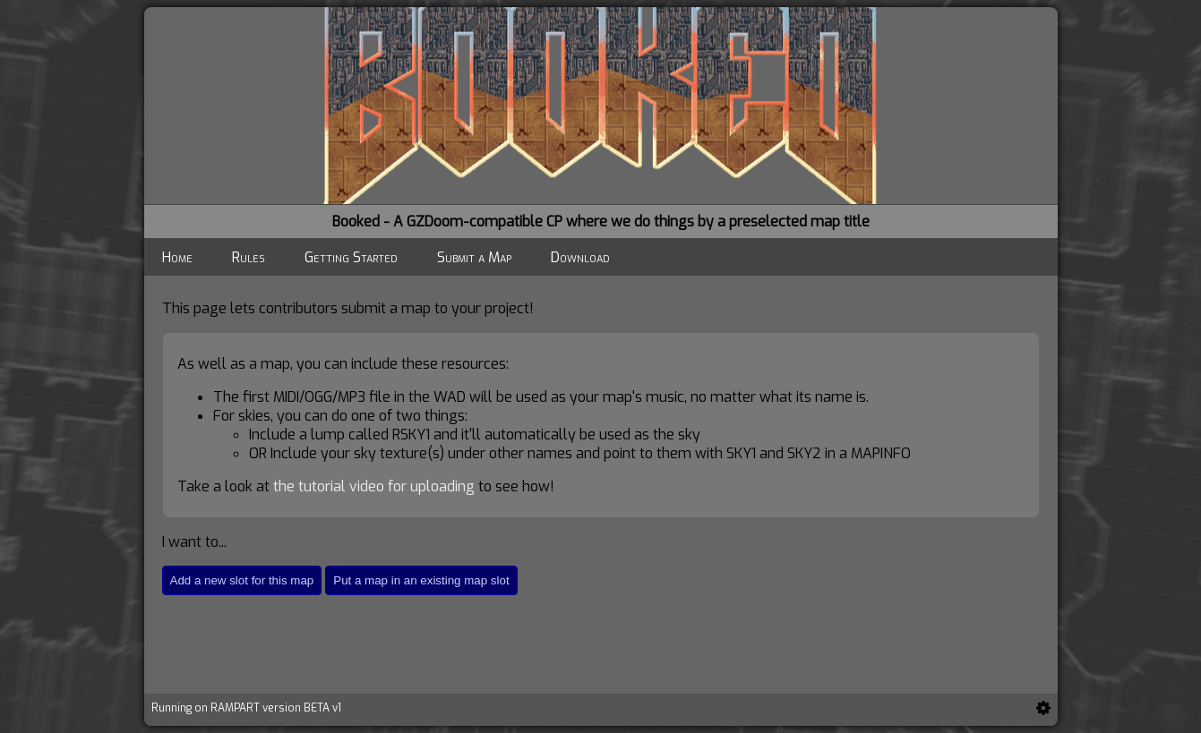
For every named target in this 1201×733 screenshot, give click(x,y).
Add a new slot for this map (242, 580)
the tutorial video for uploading (374, 486)
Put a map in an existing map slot (421, 580)
